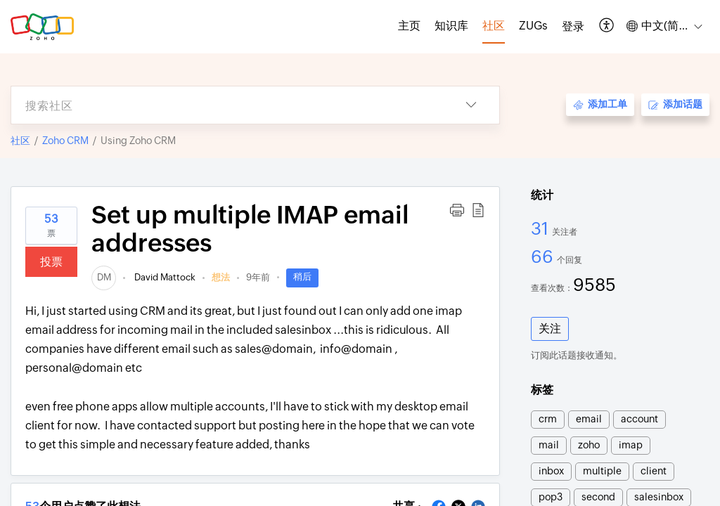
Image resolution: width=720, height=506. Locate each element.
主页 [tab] (409, 25)
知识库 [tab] (451, 25)
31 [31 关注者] (541, 228)
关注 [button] (550, 328)
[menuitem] (573, 26)
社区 (20, 140)
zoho (589, 444)
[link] (103, 277)
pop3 (550, 496)
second (598, 496)
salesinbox (658, 496)
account (639, 418)
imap (631, 444)
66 (544, 256)
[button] (607, 26)
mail (549, 444)
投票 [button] (51, 261)
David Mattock (163, 277)
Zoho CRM (65, 140)
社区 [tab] (493, 25)
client (654, 470)
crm (548, 418)
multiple (602, 470)
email (589, 418)
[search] (227, 105)
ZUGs (533, 25)
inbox (551, 470)
